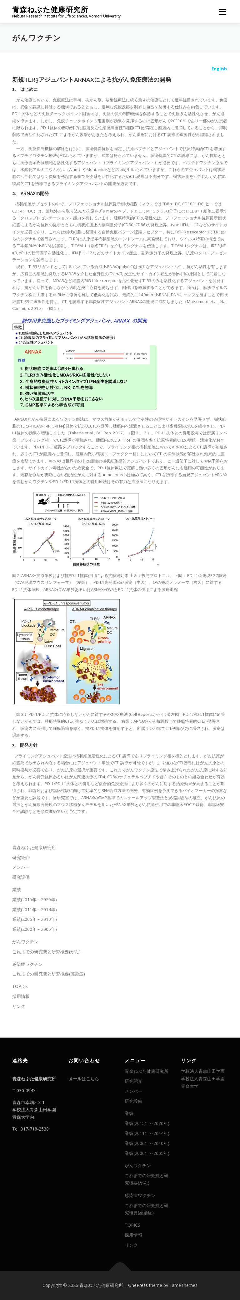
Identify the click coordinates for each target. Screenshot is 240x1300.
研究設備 (21, 877)
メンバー (21, 867)
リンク (18, 1006)
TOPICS (20, 986)
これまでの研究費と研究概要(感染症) (48, 974)
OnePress (138, 1285)
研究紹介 (21, 857)
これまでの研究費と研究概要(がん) (46, 952)
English (219, 68)
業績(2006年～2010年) (34, 919)
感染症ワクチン (27, 964)
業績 (16, 889)
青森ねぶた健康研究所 (50, 9)
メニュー (222, 11)
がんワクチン (25, 942)
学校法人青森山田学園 (203, 1071)
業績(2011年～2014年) (34, 909)
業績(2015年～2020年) (34, 899)
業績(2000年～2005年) (34, 929)
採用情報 (21, 996)
